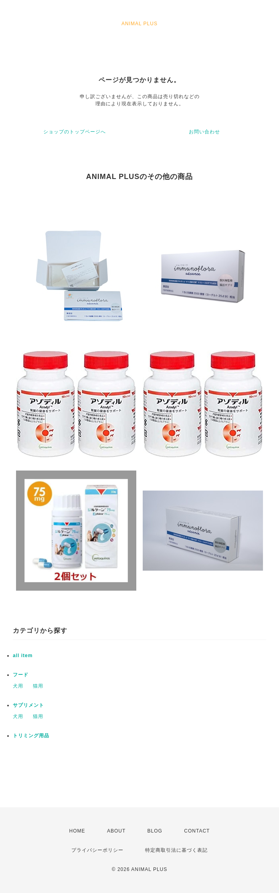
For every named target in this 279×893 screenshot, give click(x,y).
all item (22, 655)
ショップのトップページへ (74, 132)
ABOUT (116, 831)
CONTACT (197, 831)
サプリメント (28, 705)
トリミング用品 (31, 735)
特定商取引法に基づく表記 (176, 850)
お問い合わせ (204, 132)
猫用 (38, 686)
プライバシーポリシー (97, 850)
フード (20, 675)
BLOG (155, 831)
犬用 (18, 686)
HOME (77, 831)
